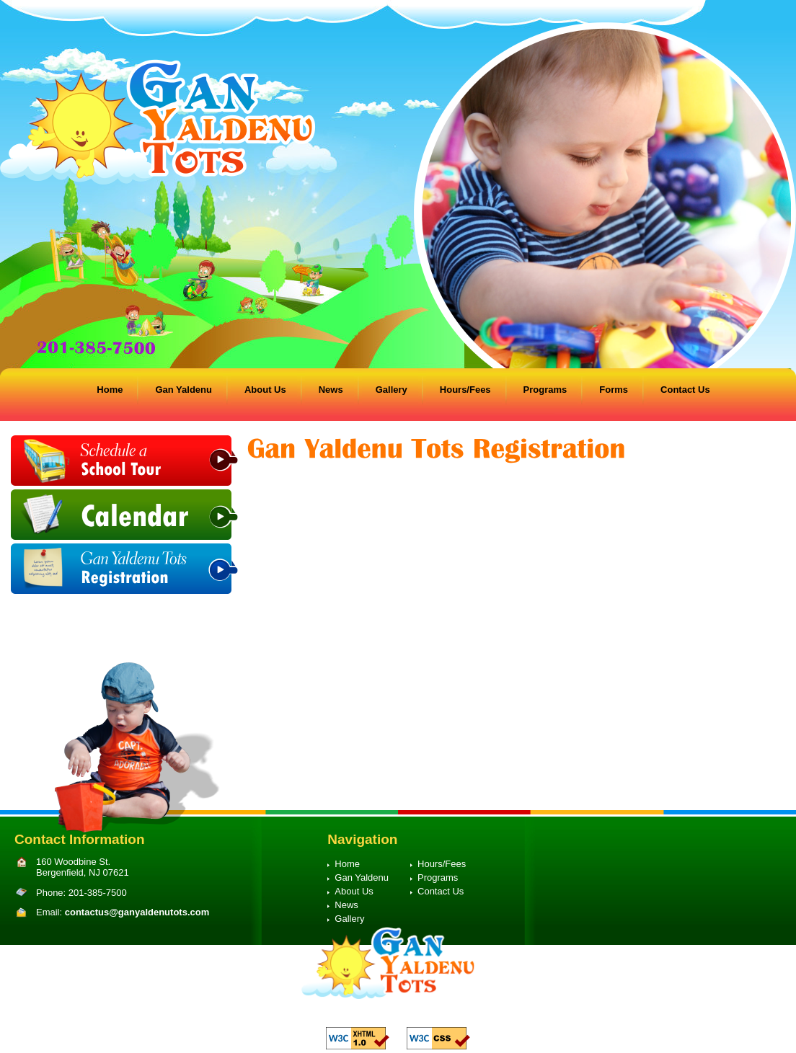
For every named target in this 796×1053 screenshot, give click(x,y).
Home (110, 389)
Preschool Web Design (411, 1015)
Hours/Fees (465, 389)
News (331, 389)
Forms (613, 389)
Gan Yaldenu (183, 389)
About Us (265, 389)
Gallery (391, 389)
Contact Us (685, 389)
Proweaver (479, 1015)
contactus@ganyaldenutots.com (137, 912)
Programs (545, 389)
